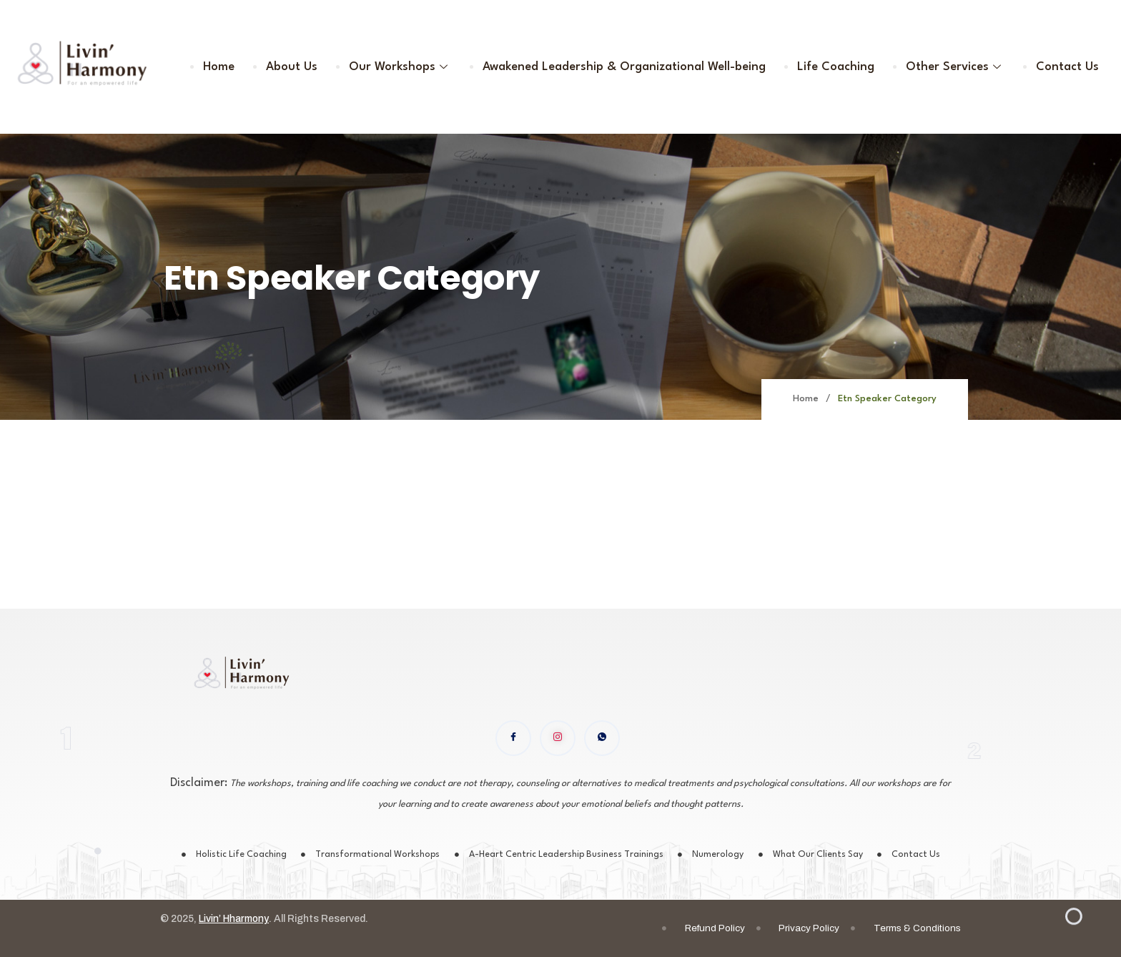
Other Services (956, 67)
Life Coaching (837, 67)
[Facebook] (513, 738)
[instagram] (558, 738)
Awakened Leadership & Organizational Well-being (627, 67)
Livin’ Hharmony (236, 920)
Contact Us (1068, 67)
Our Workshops (403, 67)
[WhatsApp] (602, 738)
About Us (296, 67)
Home (223, 67)
